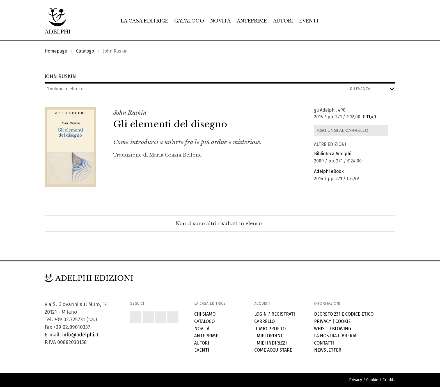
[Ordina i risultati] (370, 89)
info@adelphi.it (80, 335)
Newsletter (327, 350)
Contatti (324, 343)
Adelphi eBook (329, 171)
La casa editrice (144, 21)
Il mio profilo (270, 328)
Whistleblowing (332, 328)
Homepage (56, 51)
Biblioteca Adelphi (332, 153)
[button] (135, 317)
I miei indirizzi (270, 343)
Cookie (343, 321)
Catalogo (189, 21)
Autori (283, 21)
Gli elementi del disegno (170, 124)
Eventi (308, 21)
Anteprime (252, 21)
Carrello (264, 321)
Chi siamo (205, 314)
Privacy (322, 321)
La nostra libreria (335, 335)
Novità (220, 21)
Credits (388, 379)
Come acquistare (273, 350)
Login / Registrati (274, 314)
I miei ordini (268, 335)
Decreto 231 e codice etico (343, 314)
